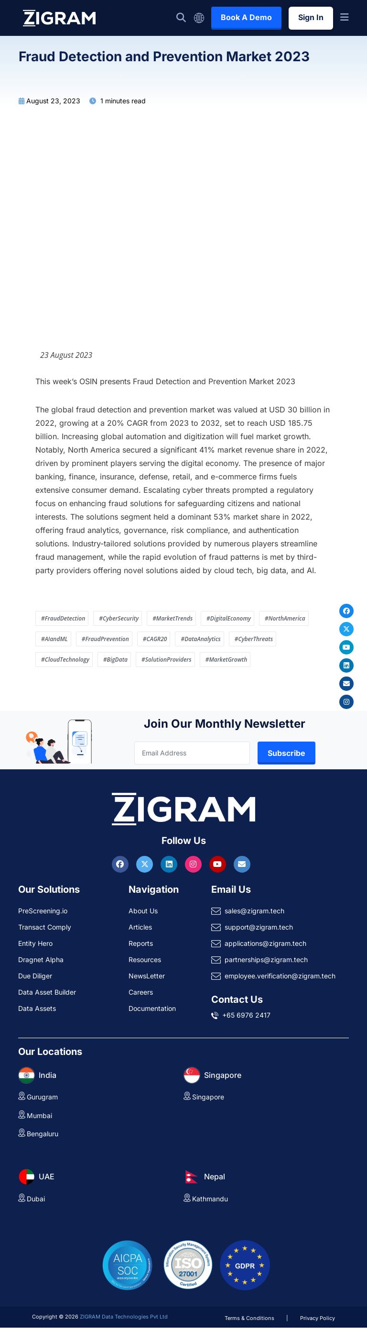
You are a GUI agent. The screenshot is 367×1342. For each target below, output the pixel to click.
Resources (145, 959)
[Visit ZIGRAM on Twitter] (145, 864)
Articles (140, 927)
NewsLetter (147, 976)
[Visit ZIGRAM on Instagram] (194, 864)
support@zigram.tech (259, 927)
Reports (141, 943)
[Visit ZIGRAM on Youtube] (218, 864)
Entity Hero (35, 943)
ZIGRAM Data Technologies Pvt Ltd (124, 1316)
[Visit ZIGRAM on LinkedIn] (170, 864)
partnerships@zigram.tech (266, 959)
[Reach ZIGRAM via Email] (242, 864)
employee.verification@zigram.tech (280, 976)
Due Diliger (35, 976)
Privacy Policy (317, 1318)
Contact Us (237, 999)
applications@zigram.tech (265, 943)
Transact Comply (44, 927)
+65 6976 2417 (246, 1015)
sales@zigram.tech (254, 911)
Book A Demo (246, 17)
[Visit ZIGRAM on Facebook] (121, 864)
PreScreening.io (42, 911)
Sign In (311, 17)
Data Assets (37, 1008)
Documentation (152, 1008)
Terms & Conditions (249, 1318)
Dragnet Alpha (41, 959)
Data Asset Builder (47, 992)
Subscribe (286, 753)
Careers (141, 992)
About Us (143, 911)
